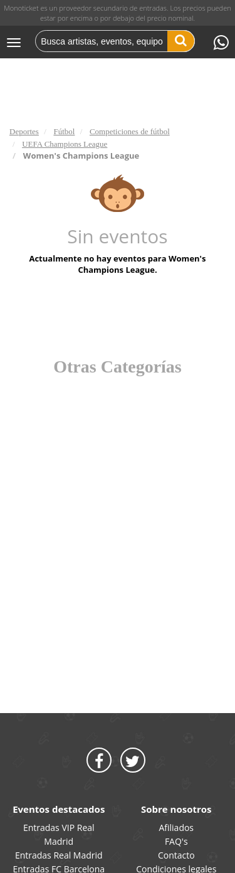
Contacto (176, 855)
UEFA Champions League (64, 144)
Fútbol (64, 131)
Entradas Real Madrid (59, 855)
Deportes (24, 131)
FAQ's (176, 841)
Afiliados (176, 827)
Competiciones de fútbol (130, 131)
